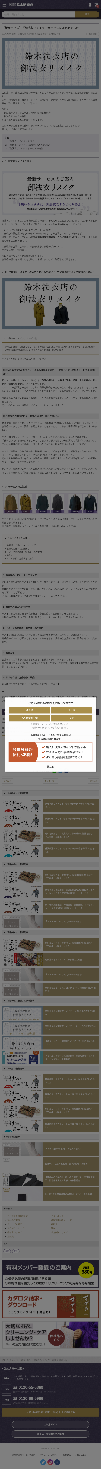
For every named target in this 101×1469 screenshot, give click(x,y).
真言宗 (29, 710)
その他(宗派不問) (29, 718)
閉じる (50, 766)
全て (71, 718)
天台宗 (71, 710)
